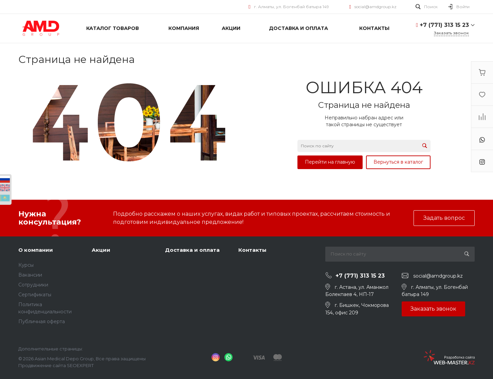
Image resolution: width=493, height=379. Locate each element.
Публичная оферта (41, 321)
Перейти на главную (330, 162)
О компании (35, 250)
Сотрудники (33, 285)
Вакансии (30, 275)
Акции (101, 250)
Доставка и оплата (192, 250)
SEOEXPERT (80, 365)
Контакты (252, 250)
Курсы (26, 265)
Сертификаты (34, 295)
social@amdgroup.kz (375, 6)
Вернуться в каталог (398, 162)
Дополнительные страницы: (50, 348)
